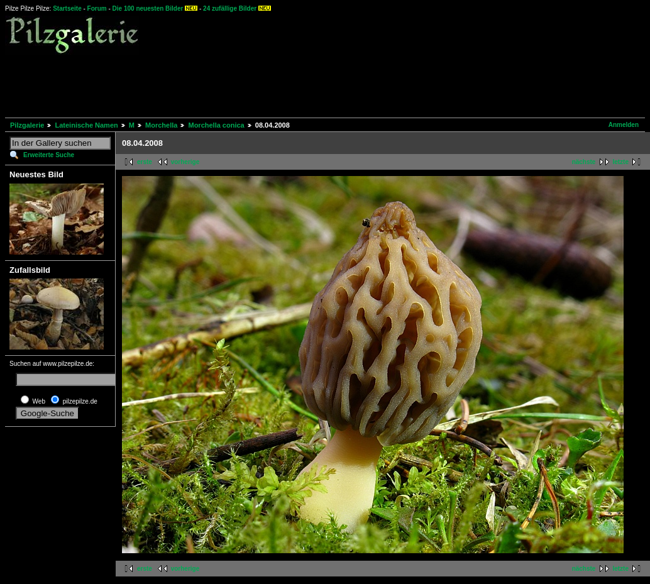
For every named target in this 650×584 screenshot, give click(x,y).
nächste (584, 161)
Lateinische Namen (86, 125)
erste (144, 161)
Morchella (161, 125)
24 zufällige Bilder (229, 8)
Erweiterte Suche (48, 155)
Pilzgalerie (27, 125)
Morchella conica (216, 125)
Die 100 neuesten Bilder (148, 8)
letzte (620, 161)
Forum (97, 8)
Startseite (67, 8)
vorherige (185, 161)
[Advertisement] (234, 84)
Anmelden (624, 124)
